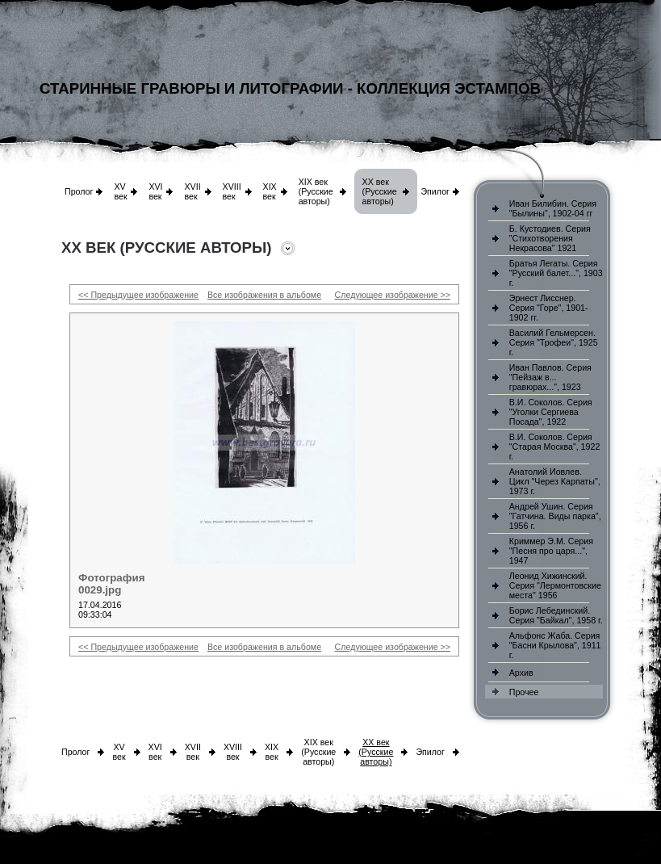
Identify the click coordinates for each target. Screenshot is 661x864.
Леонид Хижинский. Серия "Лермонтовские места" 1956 (555, 585)
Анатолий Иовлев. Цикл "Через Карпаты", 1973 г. (554, 481)
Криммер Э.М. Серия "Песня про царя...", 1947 (551, 550)
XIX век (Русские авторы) (316, 191)
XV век (120, 191)
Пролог (79, 191)
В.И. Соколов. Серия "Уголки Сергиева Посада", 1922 (550, 411)
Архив (521, 672)
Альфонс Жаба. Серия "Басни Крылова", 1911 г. (555, 645)
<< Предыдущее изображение (138, 295)
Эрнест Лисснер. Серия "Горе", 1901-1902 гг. (548, 307)
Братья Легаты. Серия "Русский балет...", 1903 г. (556, 272)
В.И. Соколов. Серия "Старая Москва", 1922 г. (554, 446)
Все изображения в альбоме (264, 295)
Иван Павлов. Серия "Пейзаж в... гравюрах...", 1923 (550, 377)
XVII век (192, 191)
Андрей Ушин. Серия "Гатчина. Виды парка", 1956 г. (555, 516)
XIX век (270, 191)
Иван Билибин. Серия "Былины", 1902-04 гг (552, 208)
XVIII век (232, 191)
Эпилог (435, 191)
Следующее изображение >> (392, 295)
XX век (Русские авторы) (379, 191)
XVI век (155, 191)
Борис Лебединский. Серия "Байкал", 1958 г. (556, 615)
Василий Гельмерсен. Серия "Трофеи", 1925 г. (553, 342)
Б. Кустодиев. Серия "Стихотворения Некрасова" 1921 (550, 238)
